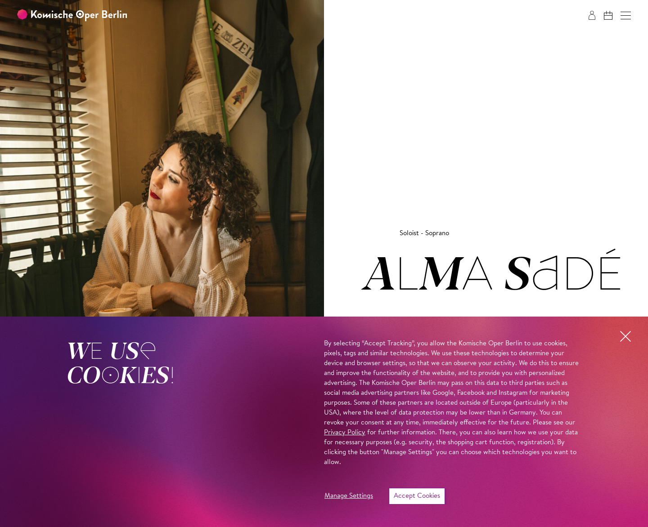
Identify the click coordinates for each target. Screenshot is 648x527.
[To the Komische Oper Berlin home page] (72, 15)
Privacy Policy (344, 432)
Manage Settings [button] (348, 496)
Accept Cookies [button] (417, 496)
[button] (626, 15)
